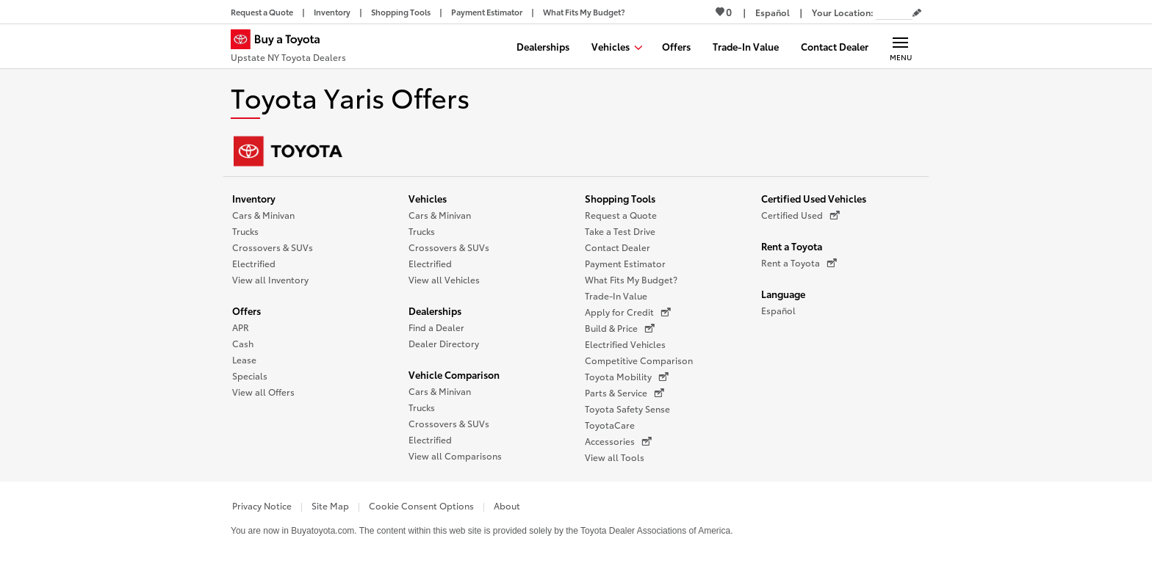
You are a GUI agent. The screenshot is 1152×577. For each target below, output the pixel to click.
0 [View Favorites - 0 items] (724, 11)
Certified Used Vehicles (813, 198)
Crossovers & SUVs (272, 247)
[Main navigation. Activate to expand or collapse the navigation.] (900, 46)
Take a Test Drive (620, 231)
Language (783, 293)
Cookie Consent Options (421, 505)
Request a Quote (621, 214)
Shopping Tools (620, 198)
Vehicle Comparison (454, 374)
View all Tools (614, 457)
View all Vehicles (444, 279)
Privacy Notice (262, 505)
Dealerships (434, 310)
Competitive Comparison (639, 360)
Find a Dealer (436, 327)
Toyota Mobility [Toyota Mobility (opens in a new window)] (627, 377)
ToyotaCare (610, 424)
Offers (246, 310)
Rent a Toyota (791, 246)
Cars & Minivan (263, 214)
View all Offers (263, 391)
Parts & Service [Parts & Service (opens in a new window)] (624, 393)
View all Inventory (270, 279)
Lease (244, 359)
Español (778, 310)
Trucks (245, 231)
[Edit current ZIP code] (916, 13)
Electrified (254, 263)
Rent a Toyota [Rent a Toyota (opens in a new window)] (799, 263)
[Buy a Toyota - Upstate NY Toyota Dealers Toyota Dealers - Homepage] (288, 47)
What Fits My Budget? (631, 279)
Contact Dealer (617, 247)
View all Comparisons (455, 455)
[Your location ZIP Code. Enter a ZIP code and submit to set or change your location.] (894, 12)
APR (240, 327)
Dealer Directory (443, 343)
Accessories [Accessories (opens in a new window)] (618, 441)
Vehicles (427, 198)
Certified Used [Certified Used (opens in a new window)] (800, 215)
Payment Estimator (625, 263)
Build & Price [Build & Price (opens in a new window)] (620, 328)
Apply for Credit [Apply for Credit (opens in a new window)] (628, 312)
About (507, 505)
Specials (249, 375)
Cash (242, 343)
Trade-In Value (616, 295)
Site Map (330, 505)
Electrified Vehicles (625, 344)
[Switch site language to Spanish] (772, 12)
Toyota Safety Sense (627, 408)
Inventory (254, 198)
